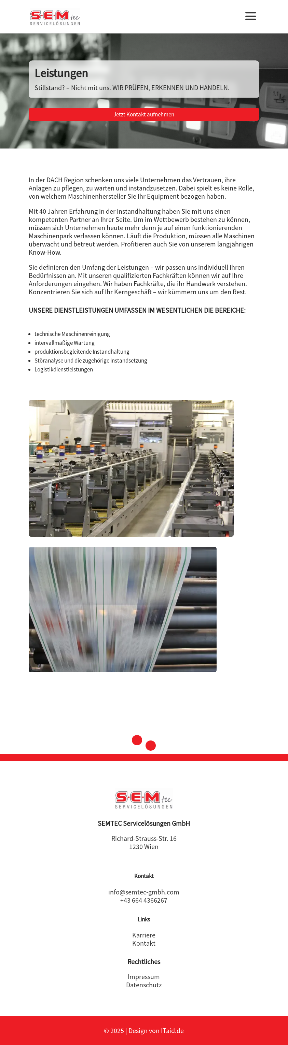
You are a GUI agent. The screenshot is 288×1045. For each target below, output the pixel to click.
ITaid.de (172, 1030)
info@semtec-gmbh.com (143, 892)
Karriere (143, 935)
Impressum (144, 976)
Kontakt (143, 943)
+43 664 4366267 (143, 900)
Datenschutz (144, 984)
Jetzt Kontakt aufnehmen (143, 114)
